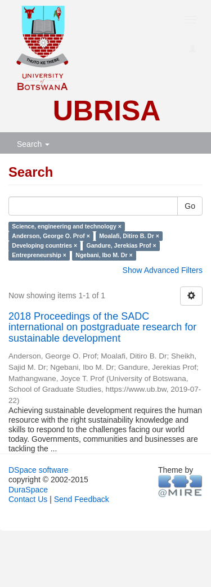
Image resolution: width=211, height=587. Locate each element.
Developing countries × (44, 245)
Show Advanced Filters (163, 270)
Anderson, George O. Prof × (51, 235)
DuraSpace (28, 489)
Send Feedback (81, 499)
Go (190, 205)
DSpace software (38, 469)
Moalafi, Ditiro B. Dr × (129, 235)
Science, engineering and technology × (67, 226)
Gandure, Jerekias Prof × (121, 245)
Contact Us (27, 499)
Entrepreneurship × (39, 255)
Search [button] (33, 144)
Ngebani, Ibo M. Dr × (103, 255)
